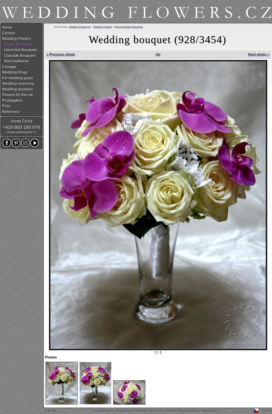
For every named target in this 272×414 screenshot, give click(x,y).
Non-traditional (15, 61)
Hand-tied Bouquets (19, 50)
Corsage (9, 67)
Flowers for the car (17, 95)
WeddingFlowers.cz (104, 410)
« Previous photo (61, 54)
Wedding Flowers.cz (80, 27)
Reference (10, 112)
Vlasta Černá (21, 121)
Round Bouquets (17, 44)
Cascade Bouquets (19, 55)
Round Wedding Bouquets (129, 27)
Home (7, 27)
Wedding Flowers (102, 27)
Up (158, 54)
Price (6, 106)
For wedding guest (17, 78)
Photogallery (12, 100)
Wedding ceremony (18, 83)
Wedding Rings (14, 72)
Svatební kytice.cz (210, 410)
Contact (8, 33)
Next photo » (259, 54)
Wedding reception (17, 89)
